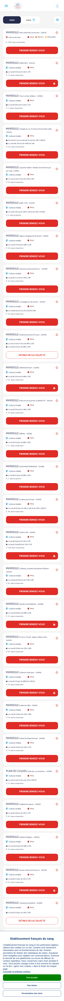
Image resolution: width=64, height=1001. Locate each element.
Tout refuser (32, 985)
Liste (12, 20)
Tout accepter (32, 978)
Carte (30, 19)
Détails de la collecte (32, 355)
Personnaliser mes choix (32, 993)
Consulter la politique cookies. (17, 971)
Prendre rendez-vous (32, 50)
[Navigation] (6, 6)
